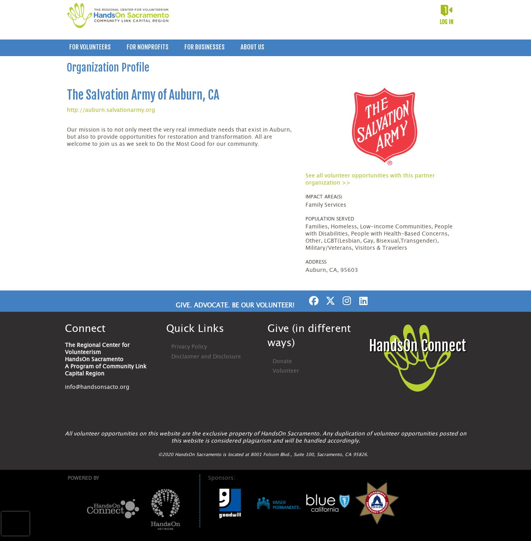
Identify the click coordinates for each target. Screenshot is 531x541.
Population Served (329, 219)
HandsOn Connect (417, 346)
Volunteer (286, 371)
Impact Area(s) (323, 196)
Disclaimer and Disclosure (206, 357)
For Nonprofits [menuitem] (148, 47)
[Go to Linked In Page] (362, 300)
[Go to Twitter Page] (329, 300)
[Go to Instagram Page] (345, 300)
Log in (446, 22)
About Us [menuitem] (252, 47)
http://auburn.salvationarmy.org (111, 110)
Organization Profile (108, 67)
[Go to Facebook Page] (312, 300)
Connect (85, 329)
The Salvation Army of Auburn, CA (143, 95)
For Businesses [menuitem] (204, 47)
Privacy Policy (189, 347)
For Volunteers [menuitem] (90, 47)
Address (315, 262)
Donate (282, 361)
